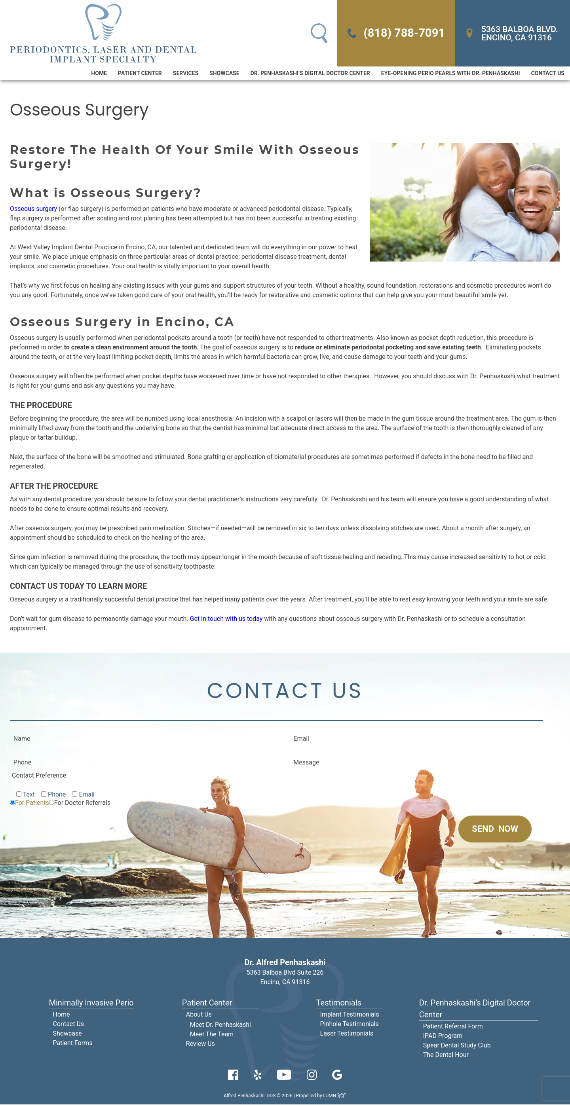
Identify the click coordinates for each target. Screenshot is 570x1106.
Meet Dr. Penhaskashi (220, 1026)
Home (99, 74)
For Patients (32, 804)
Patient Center (140, 74)
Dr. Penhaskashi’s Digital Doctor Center (310, 74)
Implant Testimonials (349, 1016)
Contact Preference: (40, 777)
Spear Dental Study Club (457, 1047)
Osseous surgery (33, 209)
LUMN (334, 1097)
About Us (199, 1016)
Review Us (200, 1045)
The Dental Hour (446, 1056)
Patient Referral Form (453, 1028)
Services (185, 74)
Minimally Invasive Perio (91, 1004)
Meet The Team (212, 1036)
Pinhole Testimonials (349, 1025)
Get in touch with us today (226, 619)
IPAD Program (443, 1037)
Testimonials (338, 1004)
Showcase (224, 74)
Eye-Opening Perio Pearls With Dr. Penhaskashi (450, 74)
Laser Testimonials (347, 1035)
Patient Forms (73, 1044)
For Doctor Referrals (82, 804)
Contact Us (547, 74)
